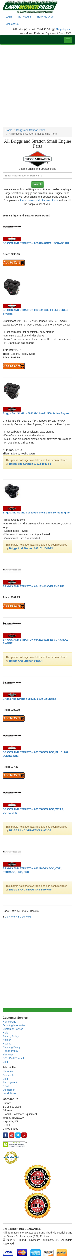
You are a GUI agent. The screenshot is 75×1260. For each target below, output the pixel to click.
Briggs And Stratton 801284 (26, 660)
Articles (7, 1039)
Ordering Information (14, 1025)
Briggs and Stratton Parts (30, 130)
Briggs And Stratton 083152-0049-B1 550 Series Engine (36, 512)
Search (37, 184)
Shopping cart (64, 29)
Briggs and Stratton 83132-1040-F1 (30, 463)
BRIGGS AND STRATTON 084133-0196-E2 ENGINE (33, 586)
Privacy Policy (11, 1036)
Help (5, 1032)
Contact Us (12, 23)
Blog (5, 1061)
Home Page (9, 1021)
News (6, 1086)
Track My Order (46, 16)
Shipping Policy (11, 1047)
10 (23, 916)
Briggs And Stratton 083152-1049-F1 (31, 548)
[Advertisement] (37, 85)
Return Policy (10, 1050)
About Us (8, 1071)
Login (8, 16)
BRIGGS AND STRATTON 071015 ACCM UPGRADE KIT (36, 243)
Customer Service (13, 1028)
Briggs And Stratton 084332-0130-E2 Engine (29, 698)
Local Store (9, 1093)
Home (8, 130)
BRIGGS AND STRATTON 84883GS (30, 830)
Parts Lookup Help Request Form (39, 200)
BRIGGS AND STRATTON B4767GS (30, 889)
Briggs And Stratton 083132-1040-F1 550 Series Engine (36, 413)
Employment (10, 1082)
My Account (24, 16)
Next (28, 916)
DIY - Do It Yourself (14, 1058)
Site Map (8, 1054)
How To (7, 1043)
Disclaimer (9, 1089)
